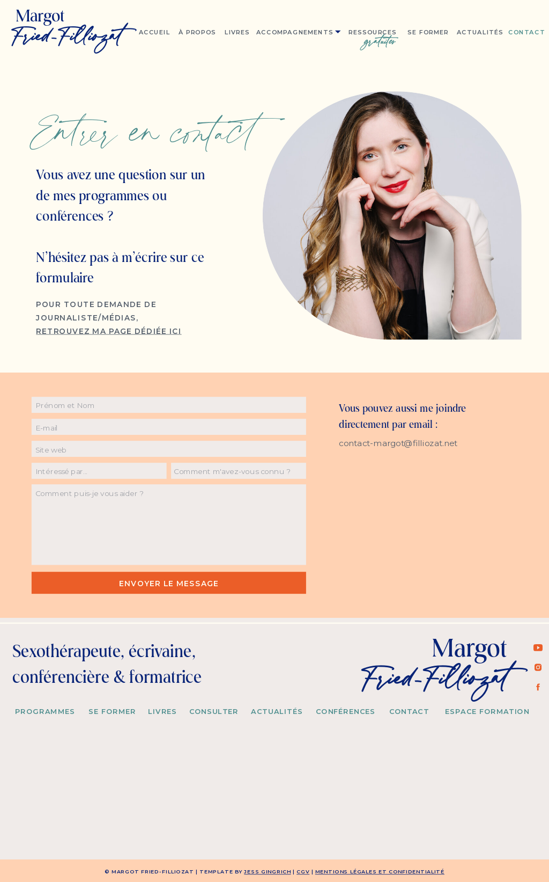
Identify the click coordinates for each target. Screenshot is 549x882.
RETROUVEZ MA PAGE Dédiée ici (108, 330)
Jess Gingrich (267, 872)
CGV (302, 872)
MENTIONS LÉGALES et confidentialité (379, 872)
